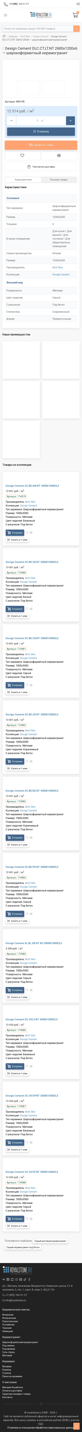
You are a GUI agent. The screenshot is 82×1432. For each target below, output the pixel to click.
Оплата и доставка (12, 1390)
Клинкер (6, 1369)
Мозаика (6, 1366)
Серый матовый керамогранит (50, 1241)
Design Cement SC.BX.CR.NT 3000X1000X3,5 (32, 714)
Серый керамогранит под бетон (23, 1247)
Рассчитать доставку (41, 167)
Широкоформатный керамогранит (20, 1342)
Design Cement (60, 274)
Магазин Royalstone (12, 1387)
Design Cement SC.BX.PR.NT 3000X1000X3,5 (32, 866)
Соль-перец (8, 1352)
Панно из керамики (12, 1376)
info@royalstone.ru (14, 1300)
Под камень (8, 1345)
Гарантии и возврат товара (16, 1394)
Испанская (7, 1314)
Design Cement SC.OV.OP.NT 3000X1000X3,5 (32, 1095)
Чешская (6, 1328)
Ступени (6, 1373)
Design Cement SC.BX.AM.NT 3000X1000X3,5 (32, 485)
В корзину (41, 131)
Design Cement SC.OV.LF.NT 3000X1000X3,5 (32, 1019)
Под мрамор (8, 1349)
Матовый (7, 1355)
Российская (8, 1324)
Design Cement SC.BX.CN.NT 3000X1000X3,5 (32, 638)
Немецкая (7, 1331)
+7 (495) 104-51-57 (14, 1295)
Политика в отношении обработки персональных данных (41, 1427)
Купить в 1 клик (41, 145)
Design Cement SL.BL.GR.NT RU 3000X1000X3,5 (34, 943)
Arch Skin (57, 267)
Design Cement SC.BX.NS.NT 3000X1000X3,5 (32, 790)
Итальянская (9, 1318)
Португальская (10, 1321)
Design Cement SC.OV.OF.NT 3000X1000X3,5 (32, 1171)
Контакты (7, 1397)
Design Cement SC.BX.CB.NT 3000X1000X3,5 (32, 562)
